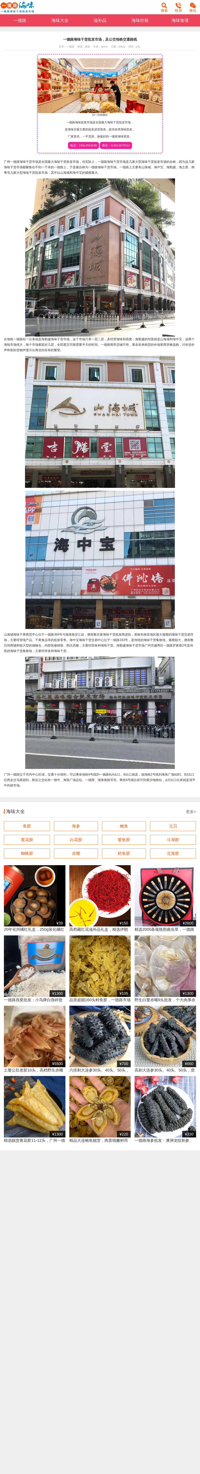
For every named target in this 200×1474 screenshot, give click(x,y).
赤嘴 (76, 853)
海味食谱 (180, 20)
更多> (191, 811)
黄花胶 (27, 839)
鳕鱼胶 (124, 853)
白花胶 (76, 839)
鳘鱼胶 (124, 839)
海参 (76, 826)
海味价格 (140, 20)
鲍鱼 (124, 826)
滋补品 (100, 20)
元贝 (173, 826)
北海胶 (173, 853)
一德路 (19, 20)
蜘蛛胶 (27, 853)
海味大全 (60, 20)
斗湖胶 (173, 839)
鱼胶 (27, 826)
